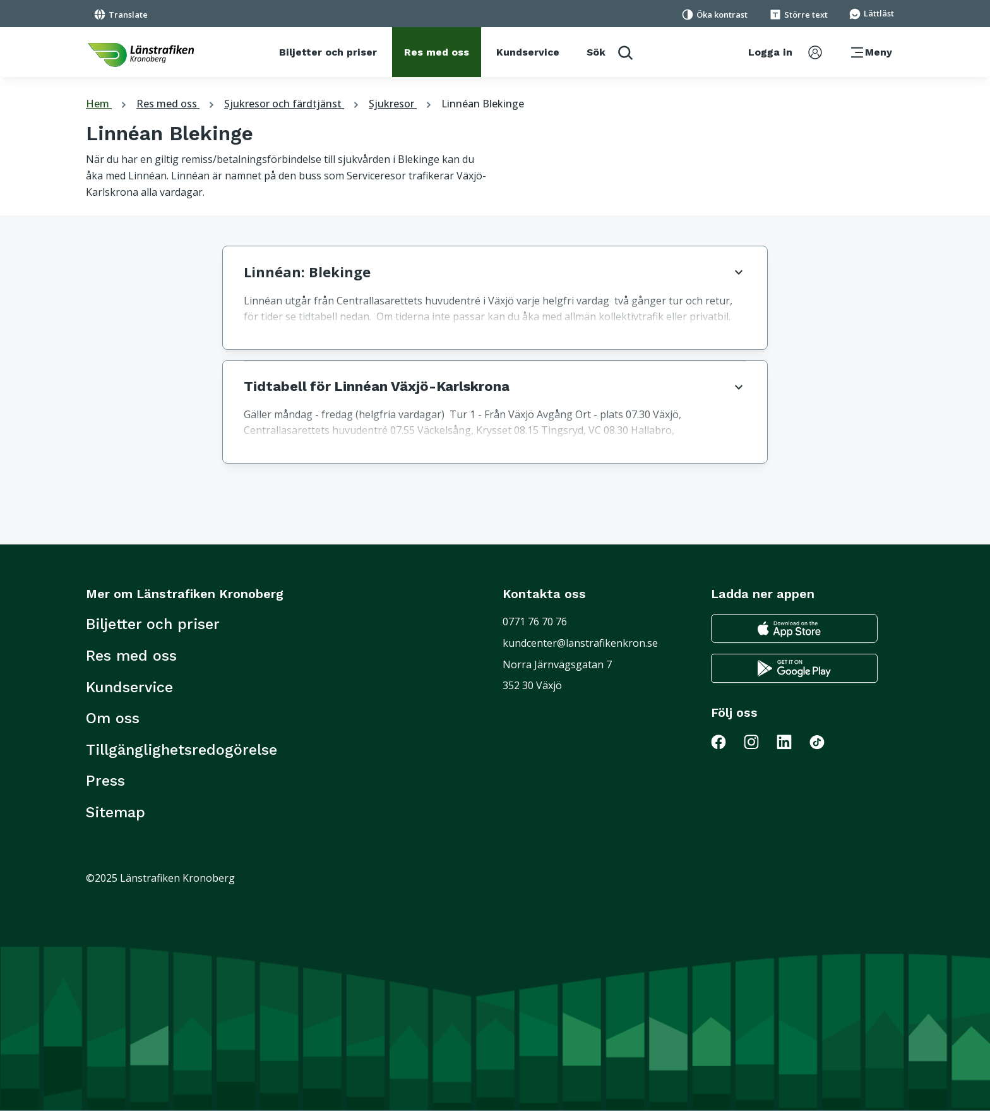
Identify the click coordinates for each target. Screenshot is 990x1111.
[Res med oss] (436, 52)
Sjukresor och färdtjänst (293, 104)
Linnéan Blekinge (482, 104)
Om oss (113, 718)
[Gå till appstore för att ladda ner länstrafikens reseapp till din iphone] (794, 629)
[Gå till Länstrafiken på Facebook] (726, 741)
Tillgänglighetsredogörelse (181, 750)
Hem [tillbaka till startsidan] (107, 104)
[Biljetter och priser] (328, 52)
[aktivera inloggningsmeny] (785, 52)
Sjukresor (401, 104)
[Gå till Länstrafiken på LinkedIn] (792, 741)
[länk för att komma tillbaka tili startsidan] (141, 54)
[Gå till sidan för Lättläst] (871, 13)
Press (105, 781)
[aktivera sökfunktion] (610, 52)
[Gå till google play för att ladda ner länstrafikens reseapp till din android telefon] (794, 668)
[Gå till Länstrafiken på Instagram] (759, 741)
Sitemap (115, 812)
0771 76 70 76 (535, 621)
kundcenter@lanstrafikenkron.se (580, 643)
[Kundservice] (527, 52)
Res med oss (176, 104)
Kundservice (129, 687)
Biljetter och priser (153, 624)
